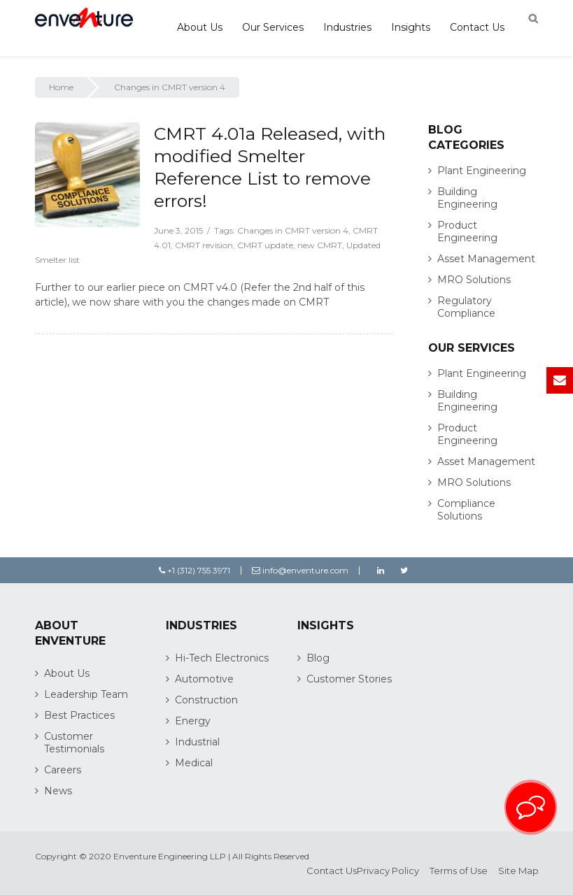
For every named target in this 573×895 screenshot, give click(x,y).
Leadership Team (86, 694)
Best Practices (79, 715)
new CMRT (319, 245)
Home (61, 87)
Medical (194, 763)
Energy (193, 721)
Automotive (204, 679)
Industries (347, 27)
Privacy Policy (388, 870)
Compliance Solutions (466, 509)
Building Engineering (467, 197)
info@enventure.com (300, 570)
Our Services (273, 27)
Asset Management (486, 258)
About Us (199, 27)
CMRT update (265, 245)
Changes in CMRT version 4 (292, 230)
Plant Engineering (481, 170)
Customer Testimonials (74, 742)
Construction (206, 700)
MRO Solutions (474, 279)
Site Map (518, 870)
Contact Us (477, 27)
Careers (62, 770)
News (58, 791)
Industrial (197, 742)
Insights (410, 27)
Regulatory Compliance (466, 307)
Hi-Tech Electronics (222, 658)
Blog (318, 658)
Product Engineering (467, 231)
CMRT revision (204, 245)
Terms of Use (459, 870)
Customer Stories (349, 679)
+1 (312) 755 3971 (194, 570)
